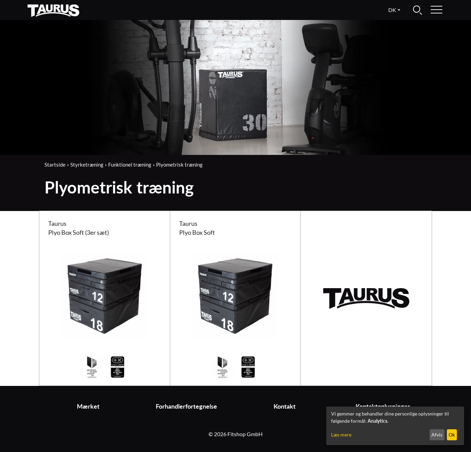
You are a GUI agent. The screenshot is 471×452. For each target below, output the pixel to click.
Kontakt (285, 406)
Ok (452, 435)
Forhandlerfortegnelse (186, 406)
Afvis (436, 435)
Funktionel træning (129, 164)
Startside (54, 164)
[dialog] (395, 426)
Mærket (88, 406)
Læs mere (341, 435)
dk (392, 10)
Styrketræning (86, 164)
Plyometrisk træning (179, 164)
